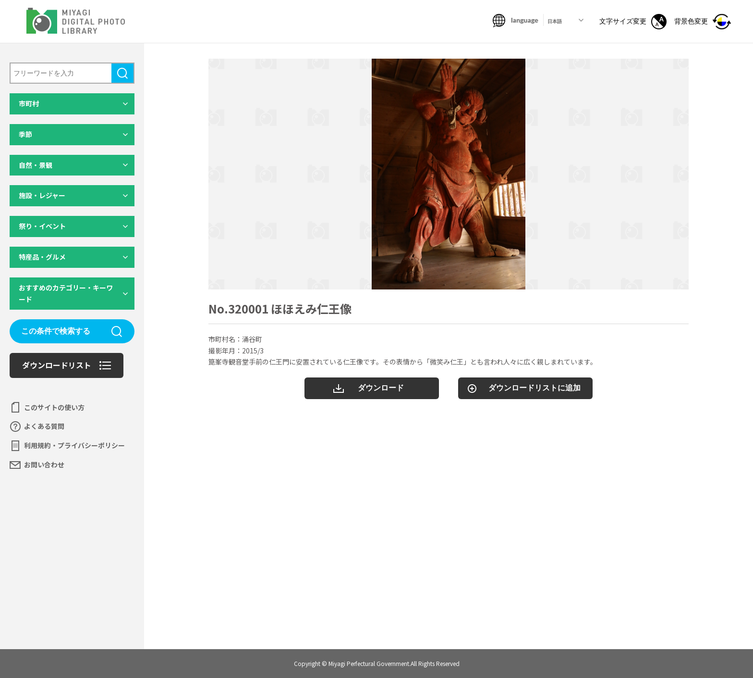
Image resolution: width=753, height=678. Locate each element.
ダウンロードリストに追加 (534, 388)
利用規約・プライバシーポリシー (74, 445)
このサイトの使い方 (54, 407)
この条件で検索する (55, 331)
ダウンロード (381, 388)
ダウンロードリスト (56, 365)
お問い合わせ (44, 464)
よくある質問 (44, 426)
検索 (122, 73)
